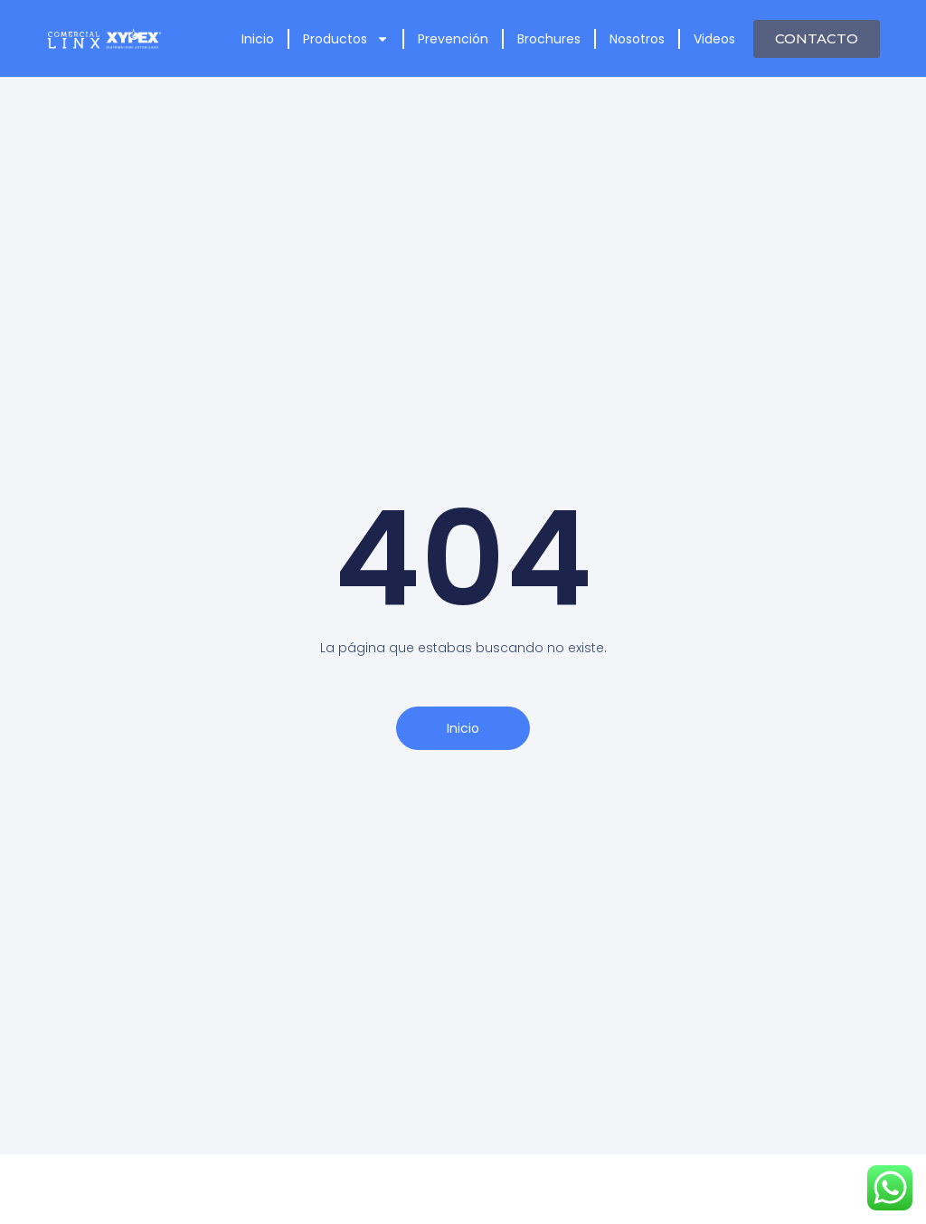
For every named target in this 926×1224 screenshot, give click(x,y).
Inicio (257, 39)
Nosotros (637, 39)
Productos (346, 39)
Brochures (549, 39)
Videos (714, 39)
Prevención (453, 39)
